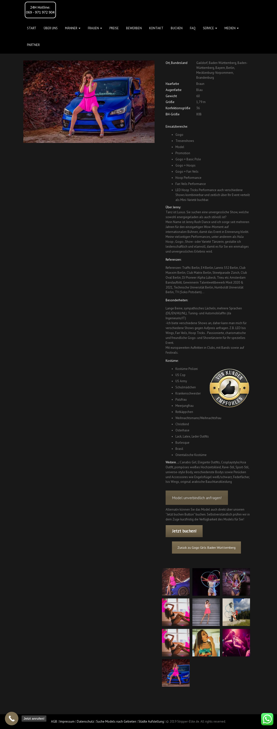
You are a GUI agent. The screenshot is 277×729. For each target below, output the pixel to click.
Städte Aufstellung (151, 721)
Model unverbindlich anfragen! (197, 503)
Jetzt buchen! (184, 531)
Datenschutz (85, 721)
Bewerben (134, 28)
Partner (33, 45)
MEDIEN (231, 28)
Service (210, 28)
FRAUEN (95, 28)
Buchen (177, 28)
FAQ (193, 28)
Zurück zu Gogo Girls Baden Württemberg (207, 547)
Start (31, 28)
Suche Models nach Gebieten (116, 721)
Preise (114, 28)
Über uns (51, 28)
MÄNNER (72, 28)
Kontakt (156, 28)
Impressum (67, 721)
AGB (54, 721)
